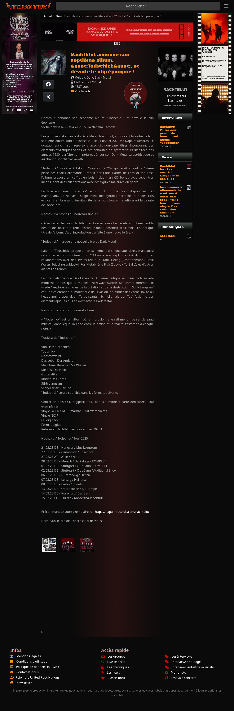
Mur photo (175, 672)
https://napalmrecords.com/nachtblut (122, 512)
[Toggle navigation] (226, 6)
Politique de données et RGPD (37, 667)
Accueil (48, 16)
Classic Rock (113, 678)
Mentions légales (28, 656)
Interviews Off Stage (183, 662)
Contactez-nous (27, 672)
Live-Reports (113, 662)
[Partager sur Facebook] (48, 84)
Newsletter (24, 683)
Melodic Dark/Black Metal (175, 105)
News (59, 16)
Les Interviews (178, 656)
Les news (110, 672)
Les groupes (113, 656)
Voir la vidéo (81, 91)
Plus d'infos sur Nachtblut (175, 98)
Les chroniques (115, 667)
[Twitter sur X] (48, 97)
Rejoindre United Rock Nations (38, 677)
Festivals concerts (180, 678)
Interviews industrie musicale (189, 667)
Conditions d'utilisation (32, 661)
